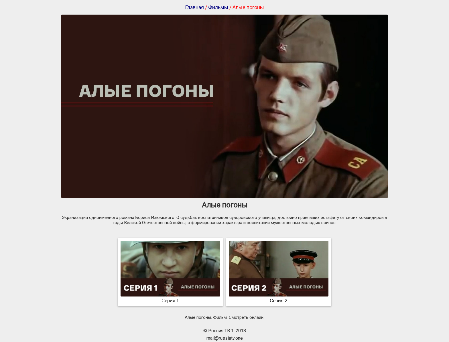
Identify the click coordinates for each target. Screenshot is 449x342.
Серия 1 (170, 297)
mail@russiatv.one (224, 338)
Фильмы (218, 7)
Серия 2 (278, 297)
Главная (194, 7)
